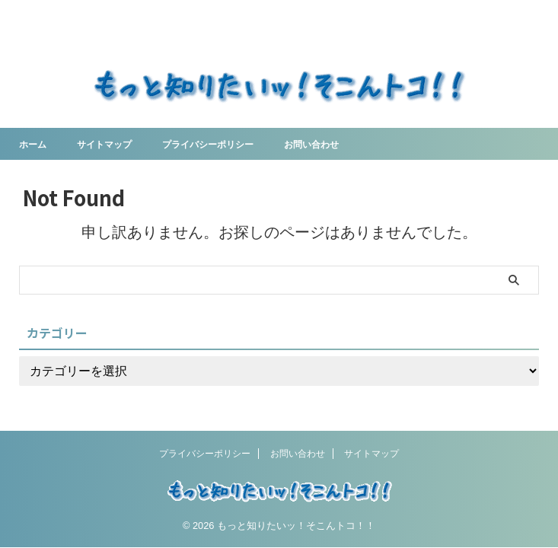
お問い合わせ (345, 144)
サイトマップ (113, 144)
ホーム (35, 144)
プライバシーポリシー (229, 144)
